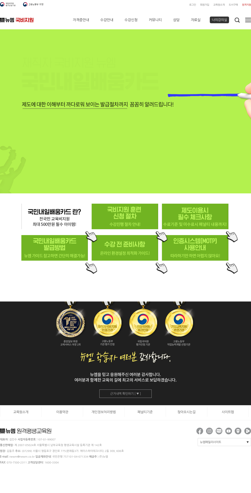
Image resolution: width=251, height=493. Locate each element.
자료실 (195, 20)
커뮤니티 (155, 20)
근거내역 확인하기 (125, 393)
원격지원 (246, 5)
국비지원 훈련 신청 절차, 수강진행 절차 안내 (124, 216)
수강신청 (130, 20)
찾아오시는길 (186, 412)
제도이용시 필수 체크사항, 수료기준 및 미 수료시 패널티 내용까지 (195, 216)
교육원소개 (219, 5)
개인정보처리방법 (103, 412)
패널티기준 (145, 412)
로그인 (192, 5)
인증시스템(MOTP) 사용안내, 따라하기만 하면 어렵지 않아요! (195, 248)
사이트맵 (228, 412)
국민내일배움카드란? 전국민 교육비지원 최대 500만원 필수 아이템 (54, 216)
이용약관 (62, 412)
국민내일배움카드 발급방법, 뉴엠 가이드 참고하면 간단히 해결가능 (54, 248)
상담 (176, 20)
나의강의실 (219, 19)
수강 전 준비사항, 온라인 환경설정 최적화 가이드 (124, 248)
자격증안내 (81, 20)
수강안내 (106, 20)
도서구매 (233, 5)
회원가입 (204, 5)
